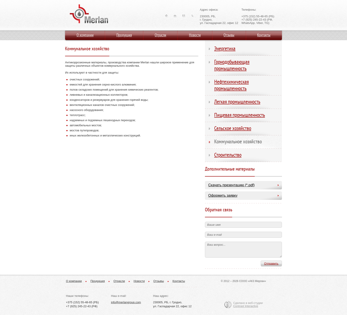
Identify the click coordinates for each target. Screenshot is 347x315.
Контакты (179, 281)
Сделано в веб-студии (248, 304)
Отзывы (158, 281)
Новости (139, 281)
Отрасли (119, 281)
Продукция (98, 281)
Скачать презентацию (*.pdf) (231, 185)
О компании (74, 281)
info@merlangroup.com (126, 302)
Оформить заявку (222, 195)
